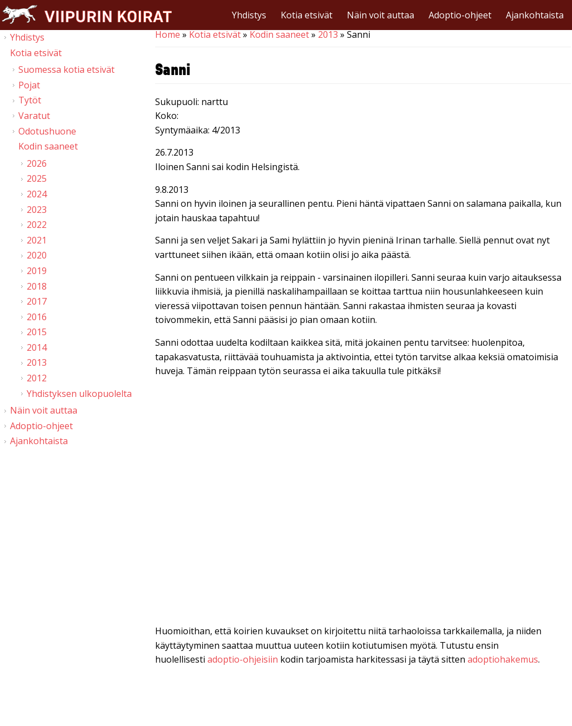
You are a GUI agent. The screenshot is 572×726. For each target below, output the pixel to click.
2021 (37, 240)
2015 (37, 332)
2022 (37, 224)
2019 (37, 271)
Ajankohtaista (535, 15)
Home (167, 34)
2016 (37, 317)
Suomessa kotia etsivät (66, 69)
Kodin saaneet (279, 34)
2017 (37, 301)
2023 (37, 209)
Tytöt (29, 100)
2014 (37, 347)
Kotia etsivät (306, 15)
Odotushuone (47, 131)
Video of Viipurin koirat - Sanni (363, 503)
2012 (37, 378)
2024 (37, 194)
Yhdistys (249, 15)
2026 (37, 163)
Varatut (34, 116)
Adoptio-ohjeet (460, 15)
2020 (37, 255)
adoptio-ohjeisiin (242, 659)
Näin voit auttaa (380, 15)
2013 (328, 34)
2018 (37, 286)
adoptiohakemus (502, 659)
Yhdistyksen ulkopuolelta (79, 393)
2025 (37, 178)
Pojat (29, 85)
